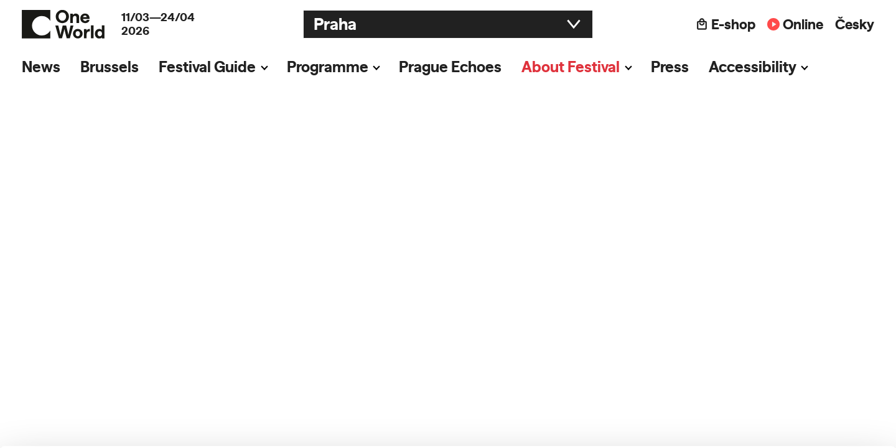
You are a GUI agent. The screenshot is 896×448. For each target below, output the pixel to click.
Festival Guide (207, 66)
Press (670, 66)
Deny (792, 408)
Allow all (792, 357)
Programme (327, 66)
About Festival (570, 66)
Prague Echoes (450, 66)
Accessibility (752, 66)
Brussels (109, 66)
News (41, 66)
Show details (192, 432)
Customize (793, 382)
